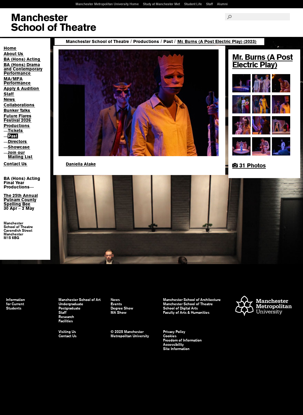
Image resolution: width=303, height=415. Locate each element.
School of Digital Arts (180, 308)
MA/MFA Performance (17, 80)
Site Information (176, 349)
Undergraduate (71, 304)
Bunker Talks (17, 110)
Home (10, 48)
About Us (13, 53)
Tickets (15, 130)
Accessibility (173, 344)
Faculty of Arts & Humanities (186, 312)
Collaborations (19, 104)
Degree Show (122, 308)
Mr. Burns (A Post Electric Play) (262, 60)
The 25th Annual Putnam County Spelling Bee (21, 199)
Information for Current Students (15, 304)
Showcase (19, 147)
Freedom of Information (182, 340)
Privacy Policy (174, 332)
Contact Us (15, 163)
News (9, 99)
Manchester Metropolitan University (263, 306)
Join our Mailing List (20, 154)
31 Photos (249, 165)
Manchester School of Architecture (192, 300)
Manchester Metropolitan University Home (107, 4)
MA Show (119, 312)
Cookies (169, 336)
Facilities (66, 321)
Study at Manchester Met (161, 4)
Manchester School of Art (53, 22)
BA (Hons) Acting (22, 59)
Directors (17, 141)
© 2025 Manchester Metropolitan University (130, 334)
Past (12, 136)
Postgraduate (69, 308)
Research (66, 317)
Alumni (222, 4)
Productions (17, 125)
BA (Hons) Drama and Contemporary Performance (23, 69)
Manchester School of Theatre (97, 41)
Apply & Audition (21, 88)
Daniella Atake (81, 164)
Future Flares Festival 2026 (17, 118)
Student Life (193, 4)
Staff (209, 4)
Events (116, 304)
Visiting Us (67, 332)
